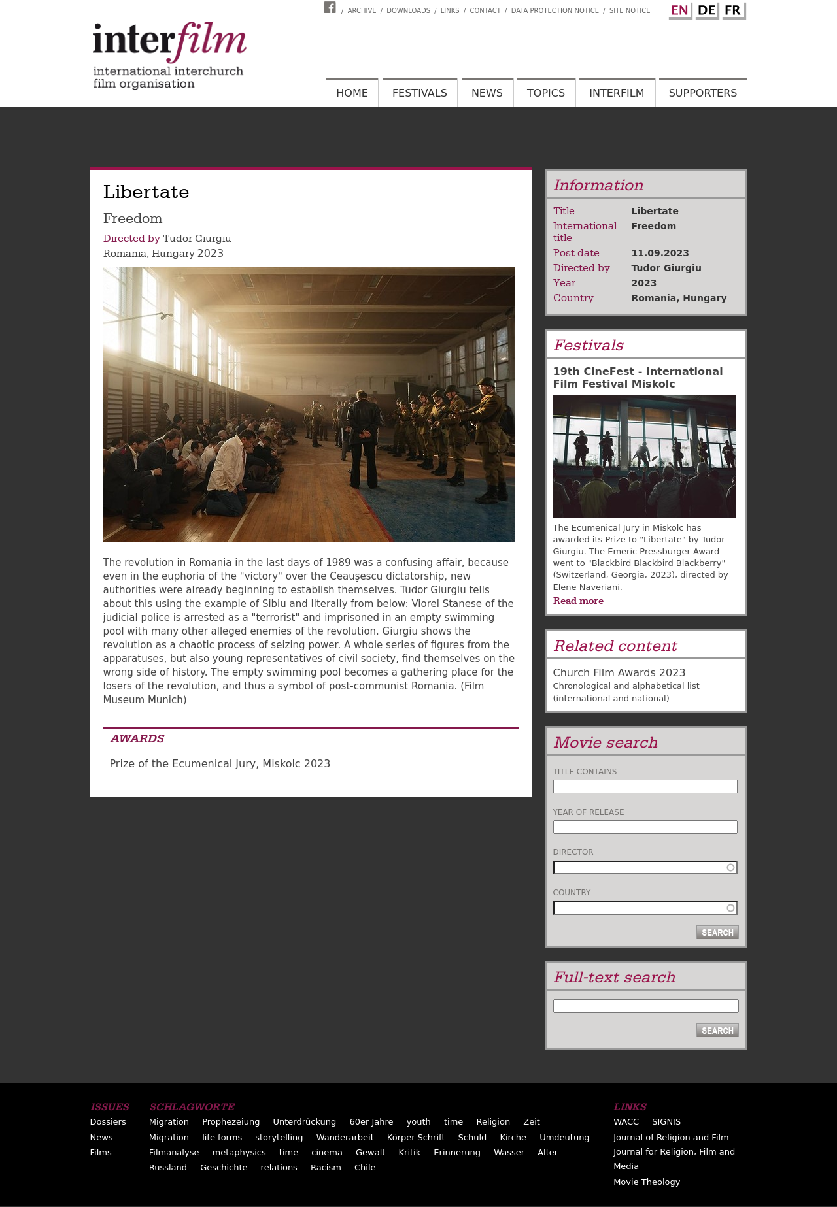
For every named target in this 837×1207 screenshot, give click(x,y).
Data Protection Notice (555, 10)
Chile (365, 1167)
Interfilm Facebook (331, 7)
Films (101, 1152)
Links (450, 10)
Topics (546, 93)
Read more (578, 600)
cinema (327, 1152)
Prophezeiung (231, 1122)
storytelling (279, 1137)
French (732, 8)
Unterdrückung (305, 1122)
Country (572, 892)
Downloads (408, 10)
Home (352, 93)
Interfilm (616, 93)
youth (419, 1122)
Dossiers (108, 1122)
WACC (626, 1122)
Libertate (655, 211)
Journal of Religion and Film (671, 1137)
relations (279, 1167)
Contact (485, 10)
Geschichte (223, 1167)
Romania (124, 253)
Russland (168, 1167)
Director (573, 852)
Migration (169, 1122)
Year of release (588, 812)
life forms (222, 1137)
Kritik (410, 1152)
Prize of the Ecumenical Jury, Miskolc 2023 (220, 763)
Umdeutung (564, 1137)
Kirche (513, 1137)
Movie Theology (646, 1182)
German (705, 8)
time (453, 1122)
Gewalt (370, 1152)
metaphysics (239, 1152)
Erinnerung (457, 1152)
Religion (493, 1122)
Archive (362, 10)
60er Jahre (371, 1122)
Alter (548, 1152)
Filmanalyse (174, 1152)
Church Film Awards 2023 (619, 673)
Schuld (472, 1137)
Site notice (630, 10)
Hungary (173, 253)
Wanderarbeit (345, 1137)
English (679, 8)
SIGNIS (666, 1122)
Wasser (509, 1152)
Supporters (703, 93)
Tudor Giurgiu (197, 238)
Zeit (531, 1122)
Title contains (585, 771)
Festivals (419, 93)
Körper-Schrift (416, 1137)
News (487, 93)
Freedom (654, 226)
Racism (326, 1167)
